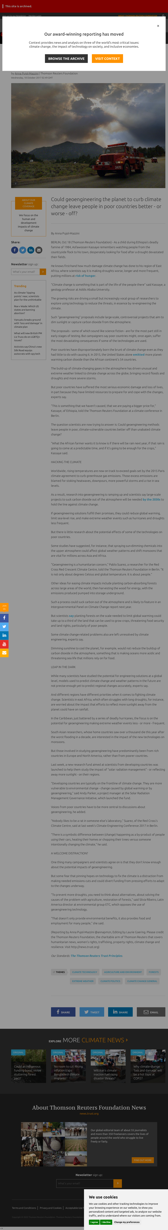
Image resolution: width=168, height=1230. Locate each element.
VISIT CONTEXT (107, 58)
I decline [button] (106, 1222)
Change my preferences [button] (127, 1222)
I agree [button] (94, 1222)
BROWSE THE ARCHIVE (66, 58)
